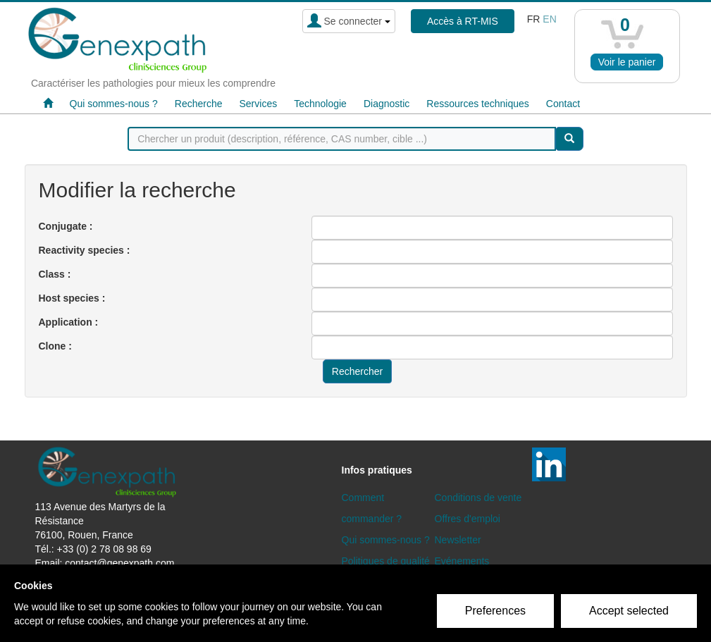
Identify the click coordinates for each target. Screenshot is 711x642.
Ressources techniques (477, 103)
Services (258, 103)
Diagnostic (386, 103)
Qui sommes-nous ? (114, 103)
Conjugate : (66, 226)
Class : (55, 274)
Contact (563, 103)
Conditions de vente (478, 497)
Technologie (320, 103)
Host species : (72, 298)
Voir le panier (627, 62)
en (549, 19)
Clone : (55, 346)
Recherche (199, 103)
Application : (69, 322)
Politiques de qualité (386, 561)
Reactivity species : (84, 250)
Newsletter (458, 539)
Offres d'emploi (467, 518)
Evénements (462, 561)
